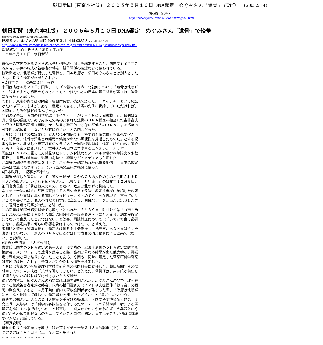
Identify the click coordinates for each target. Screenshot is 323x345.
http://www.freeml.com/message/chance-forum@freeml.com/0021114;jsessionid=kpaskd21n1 (69, 45)
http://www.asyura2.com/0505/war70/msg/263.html (161, 18)
